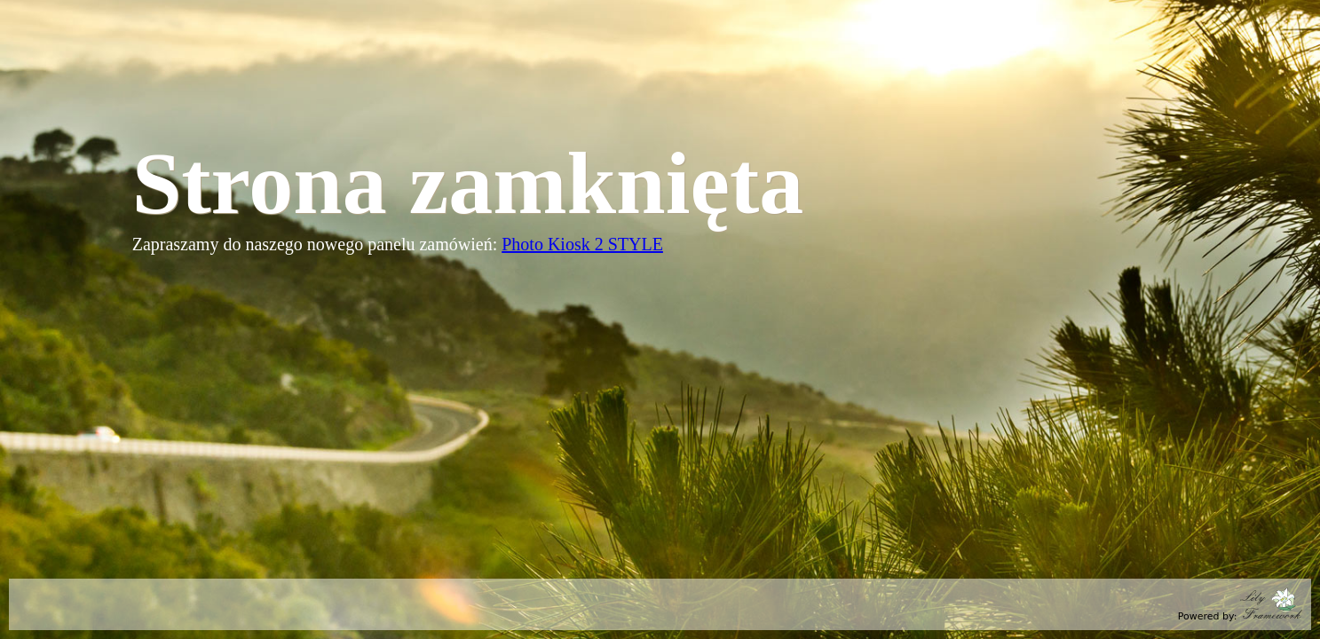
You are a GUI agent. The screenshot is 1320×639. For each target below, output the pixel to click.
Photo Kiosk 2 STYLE (582, 244)
